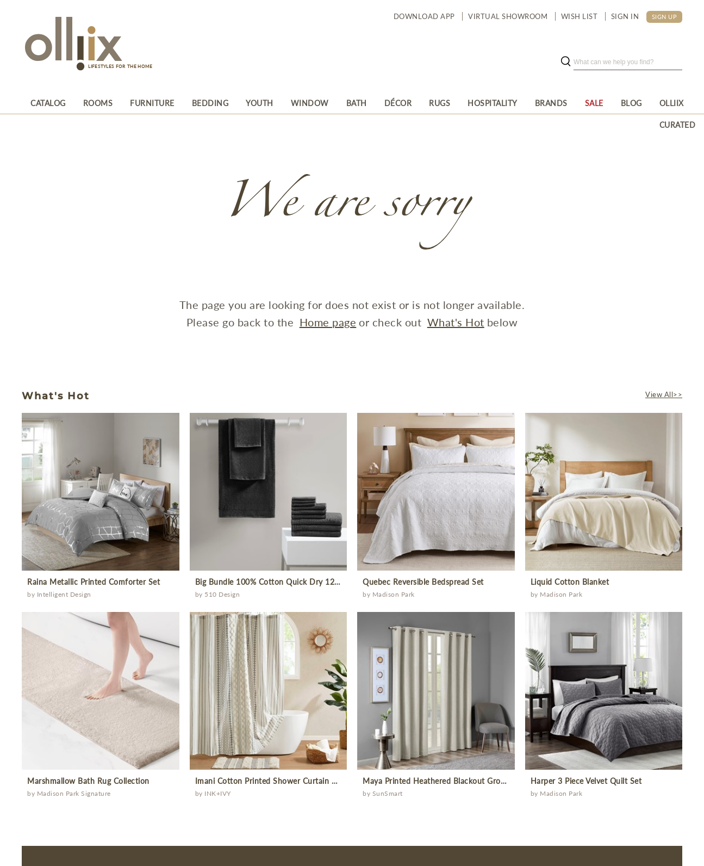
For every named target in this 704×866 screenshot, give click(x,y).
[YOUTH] (259, 103)
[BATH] (357, 103)
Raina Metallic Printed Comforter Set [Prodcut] (93, 581)
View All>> (663, 394)
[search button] (565, 62)
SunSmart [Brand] (387, 793)
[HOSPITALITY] (492, 103)
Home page (328, 322)
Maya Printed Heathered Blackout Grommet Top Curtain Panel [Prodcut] (475, 780)
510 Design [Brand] (222, 594)
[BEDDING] (210, 103)
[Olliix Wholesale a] (72, 44)
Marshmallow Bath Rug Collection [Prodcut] (88, 780)
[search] (628, 62)
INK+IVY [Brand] (217, 793)
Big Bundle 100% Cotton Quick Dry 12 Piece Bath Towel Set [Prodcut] (303, 581)
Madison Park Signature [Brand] (74, 793)
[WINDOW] (310, 103)
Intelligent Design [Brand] (64, 594)
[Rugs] (439, 103)
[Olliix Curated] (678, 103)
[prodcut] (100, 492)
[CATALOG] (48, 103)
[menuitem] (48, 103)
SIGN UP (664, 16)
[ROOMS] (98, 103)
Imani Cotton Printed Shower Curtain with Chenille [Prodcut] (286, 780)
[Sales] (594, 103)
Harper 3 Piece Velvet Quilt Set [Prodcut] (586, 780)
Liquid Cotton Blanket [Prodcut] (570, 581)
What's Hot (455, 322)
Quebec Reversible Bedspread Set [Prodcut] (423, 581)
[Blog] (631, 103)
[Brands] (551, 103)
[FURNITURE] (152, 103)
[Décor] (398, 103)
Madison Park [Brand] (393, 594)
